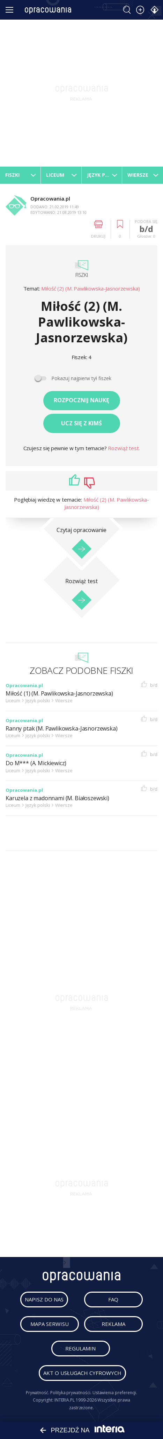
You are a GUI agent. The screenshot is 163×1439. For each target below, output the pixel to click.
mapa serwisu (49, 1323)
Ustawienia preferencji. (115, 1393)
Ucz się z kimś (81, 423)
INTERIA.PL (64, 1400)
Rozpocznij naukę (81, 400)
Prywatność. (37, 1393)
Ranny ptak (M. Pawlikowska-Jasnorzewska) (62, 728)
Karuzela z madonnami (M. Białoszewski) (57, 798)
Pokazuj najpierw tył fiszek (81, 378)
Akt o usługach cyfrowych (82, 1372)
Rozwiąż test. (124, 448)
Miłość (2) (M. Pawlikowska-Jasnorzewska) (90, 288)
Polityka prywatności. (70, 1393)
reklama (113, 1323)
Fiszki (81, 275)
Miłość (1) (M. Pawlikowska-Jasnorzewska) (59, 693)
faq (113, 1299)
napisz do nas (44, 1299)
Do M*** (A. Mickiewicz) (36, 763)
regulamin (80, 1348)
